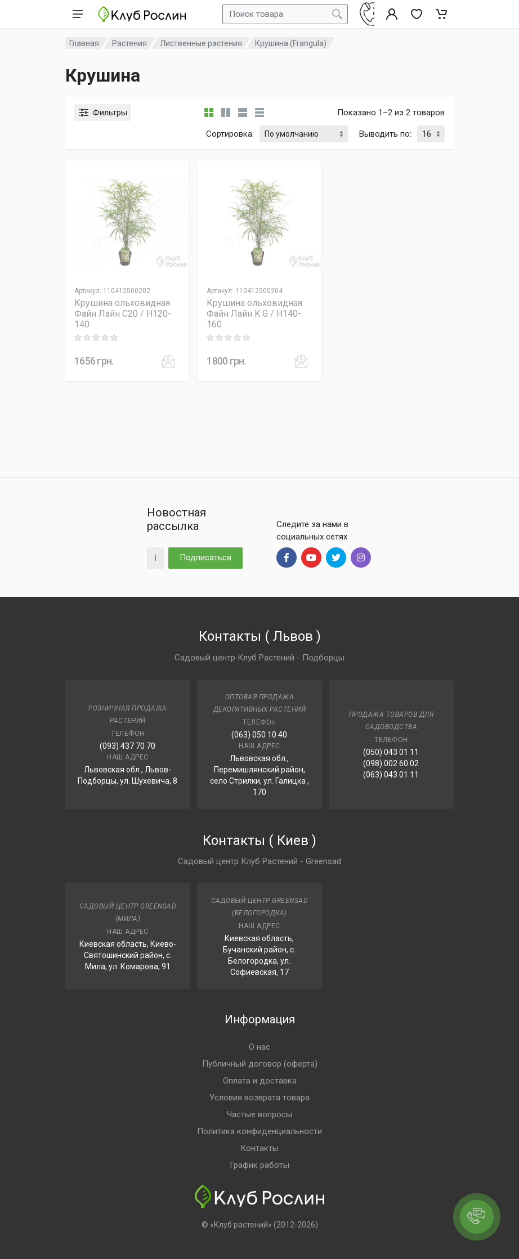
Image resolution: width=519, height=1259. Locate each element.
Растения (129, 43)
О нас (259, 1047)
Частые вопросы (259, 1114)
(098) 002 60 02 (391, 763)
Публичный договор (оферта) (259, 1064)
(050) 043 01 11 (391, 752)
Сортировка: (230, 134)
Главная (84, 43)
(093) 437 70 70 (127, 745)
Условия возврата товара (259, 1097)
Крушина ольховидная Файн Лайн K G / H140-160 (254, 314)
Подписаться (205, 557)
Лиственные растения (201, 43)
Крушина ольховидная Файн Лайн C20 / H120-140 (122, 314)
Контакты (259, 1148)
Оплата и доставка (260, 1081)
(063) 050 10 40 (259, 734)
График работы (259, 1165)
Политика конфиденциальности (259, 1131)
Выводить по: (385, 134)
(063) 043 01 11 (391, 774)
